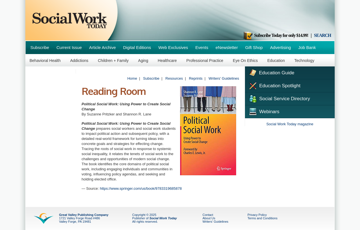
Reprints (195, 78)
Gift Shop (254, 47)
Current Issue (69, 47)
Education (276, 60)
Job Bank (307, 47)
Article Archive (102, 47)
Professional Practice (204, 60)
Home (132, 78)
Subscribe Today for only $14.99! (275, 35)
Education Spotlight (274, 85)
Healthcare (167, 60)
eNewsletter (226, 47)
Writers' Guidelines (224, 78)
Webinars (263, 111)
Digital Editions (137, 47)
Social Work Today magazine (289, 124)
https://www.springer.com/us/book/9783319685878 (141, 188)
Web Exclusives (173, 47)
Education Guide (271, 72)
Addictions (79, 60)
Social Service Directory (279, 98)
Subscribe (39, 47)
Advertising (280, 47)
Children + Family (113, 60)
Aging (143, 60)
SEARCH (322, 35)
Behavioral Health (45, 60)
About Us (208, 218)
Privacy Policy (257, 214)
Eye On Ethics (245, 60)
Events (201, 47)
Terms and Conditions (262, 218)
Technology (304, 60)
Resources (174, 78)
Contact (207, 214)
